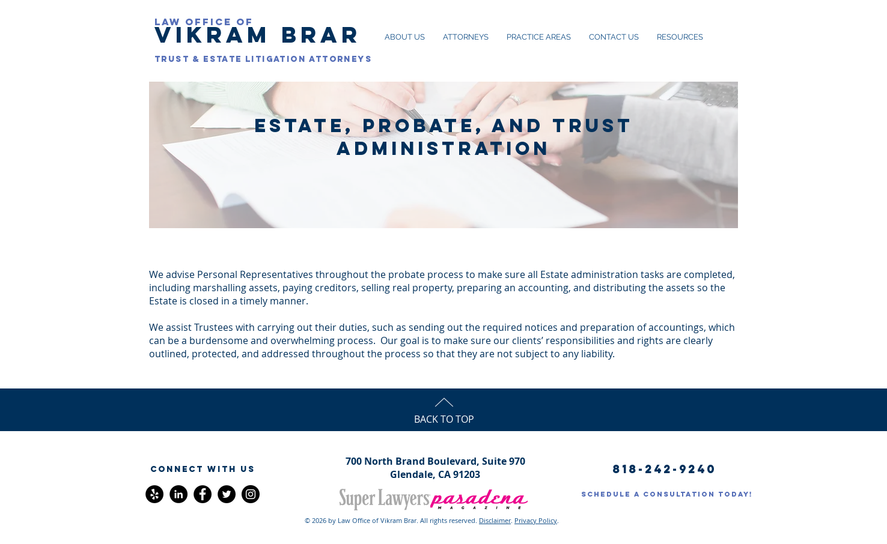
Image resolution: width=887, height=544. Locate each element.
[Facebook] (203, 494)
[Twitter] (227, 494)
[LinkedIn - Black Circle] (178, 494)
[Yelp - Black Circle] (154, 494)
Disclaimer (495, 520)
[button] (202, 470)
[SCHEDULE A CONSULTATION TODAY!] (667, 494)
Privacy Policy (535, 520)
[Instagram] (251, 494)
